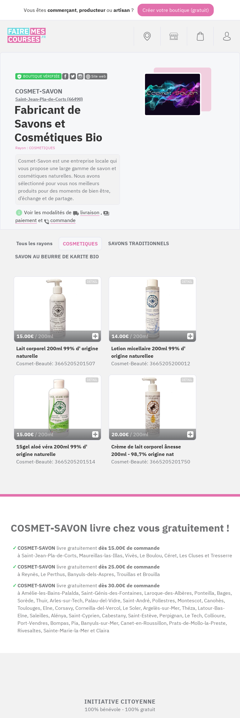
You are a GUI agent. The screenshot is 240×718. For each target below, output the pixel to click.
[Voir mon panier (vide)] (200, 36)
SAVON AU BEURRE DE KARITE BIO (57, 256)
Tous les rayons (34, 243)
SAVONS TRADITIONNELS (138, 243)
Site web (96, 76)
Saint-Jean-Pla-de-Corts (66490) (49, 99)
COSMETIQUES (80, 243)
